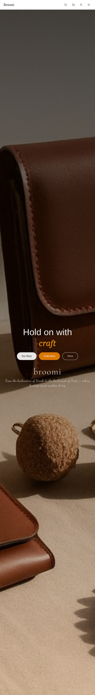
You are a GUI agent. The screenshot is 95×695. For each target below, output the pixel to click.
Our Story (27, 356)
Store (70, 356)
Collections (49, 356)
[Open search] (65, 4)
